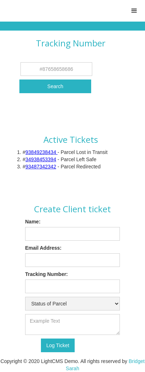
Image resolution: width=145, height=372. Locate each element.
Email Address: (43, 248)
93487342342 (40, 166)
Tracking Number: (46, 274)
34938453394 (40, 159)
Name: (33, 221)
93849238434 (41, 152)
